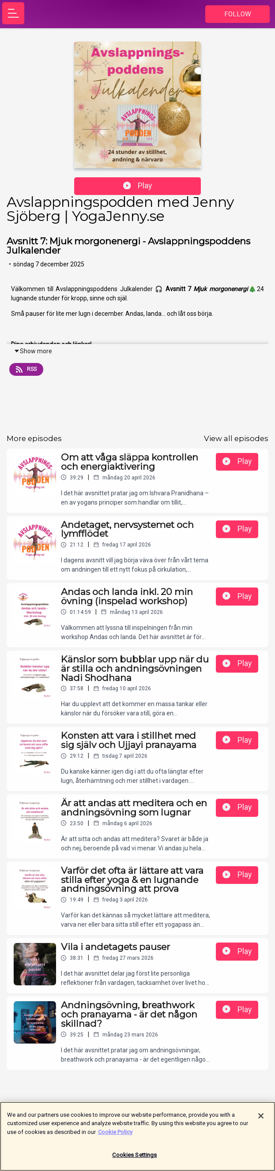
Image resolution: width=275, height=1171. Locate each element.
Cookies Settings (134, 1159)
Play (137, 185)
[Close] (261, 1119)
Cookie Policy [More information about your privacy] (115, 1135)
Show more (33, 351)
